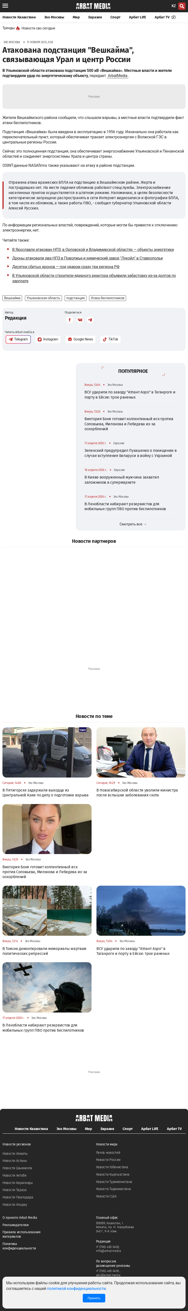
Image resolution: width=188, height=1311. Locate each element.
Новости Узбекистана (112, 1167)
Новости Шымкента (17, 1168)
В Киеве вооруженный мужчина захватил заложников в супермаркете (121, 479)
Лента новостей (108, 1153)
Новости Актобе (14, 1175)
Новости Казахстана (19, 17)
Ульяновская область (43, 298)
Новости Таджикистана (113, 1189)
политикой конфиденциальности (76, 1288)
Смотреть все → (133, 524)
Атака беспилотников (107, 298)
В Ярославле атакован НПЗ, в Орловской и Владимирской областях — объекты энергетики (93, 249)
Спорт (115, 17)
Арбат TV (165, 17)
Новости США (106, 1196)
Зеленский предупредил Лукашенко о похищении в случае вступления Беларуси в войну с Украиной (130, 453)
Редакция (15, 318)
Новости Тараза (14, 1190)
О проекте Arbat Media (19, 1218)
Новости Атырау (14, 1205)
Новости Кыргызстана (112, 1174)
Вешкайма (12, 298)
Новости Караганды (17, 1183)
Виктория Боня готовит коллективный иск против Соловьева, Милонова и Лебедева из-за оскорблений (128, 423)
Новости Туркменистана (114, 1182)
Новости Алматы (15, 1154)
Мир (76, 17)
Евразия (95, 17)
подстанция (75, 298)
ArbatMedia (118, 75)
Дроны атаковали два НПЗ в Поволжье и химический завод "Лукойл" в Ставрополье (87, 258)
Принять (94, 1298)
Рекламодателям (15, 1225)
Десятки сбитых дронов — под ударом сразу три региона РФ (65, 266)
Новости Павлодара (17, 1197)
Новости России (108, 1160)
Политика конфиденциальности (19, 1246)
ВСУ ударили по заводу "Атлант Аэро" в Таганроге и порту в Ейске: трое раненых (129, 394)
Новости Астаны (14, 1161)
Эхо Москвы (54, 17)
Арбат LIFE (137, 17)
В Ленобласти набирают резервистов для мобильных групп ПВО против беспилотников (125, 506)
